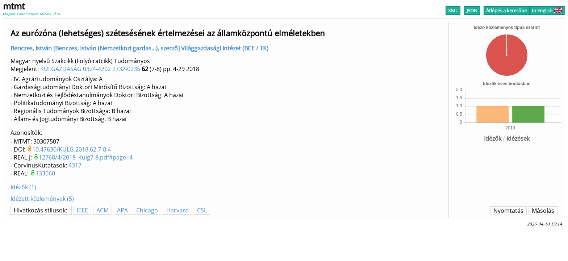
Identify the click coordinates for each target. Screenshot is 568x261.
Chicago (147, 210)
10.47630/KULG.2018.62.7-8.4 (71, 149)
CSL (202, 210)
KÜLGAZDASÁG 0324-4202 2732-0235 (90, 69)
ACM (102, 210)
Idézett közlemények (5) (42, 199)
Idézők (492, 138)
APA (122, 210)
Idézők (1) (23, 187)
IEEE (82, 210)
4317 (75, 165)
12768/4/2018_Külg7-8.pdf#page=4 (86, 157)
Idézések (518, 138)
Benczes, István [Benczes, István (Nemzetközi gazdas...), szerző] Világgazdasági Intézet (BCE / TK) (139, 48)
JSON (472, 10)
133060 (45, 173)
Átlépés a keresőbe (506, 10)
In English (547, 10)
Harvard (177, 210)
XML (453, 10)
